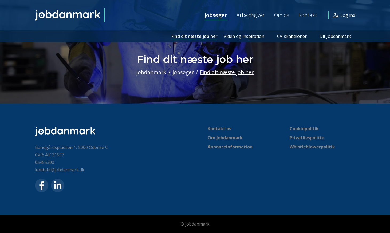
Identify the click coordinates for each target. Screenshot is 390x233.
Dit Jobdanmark (335, 36)
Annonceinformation (230, 147)
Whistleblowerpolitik (312, 147)
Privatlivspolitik (307, 138)
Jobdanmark (151, 72)
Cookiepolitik (304, 129)
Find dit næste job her (194, 36)
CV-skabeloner (292, 36)
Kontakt (307, 15)
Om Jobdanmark (225, 138)
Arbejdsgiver (251, 15)
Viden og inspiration (244, 36)
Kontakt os (219, 129)
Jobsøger (215, 15)
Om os (281, 15)
